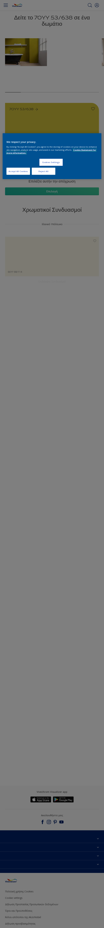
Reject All (44, 171)
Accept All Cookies (18, 171)
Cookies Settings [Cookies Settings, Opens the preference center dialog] (51, 162)
